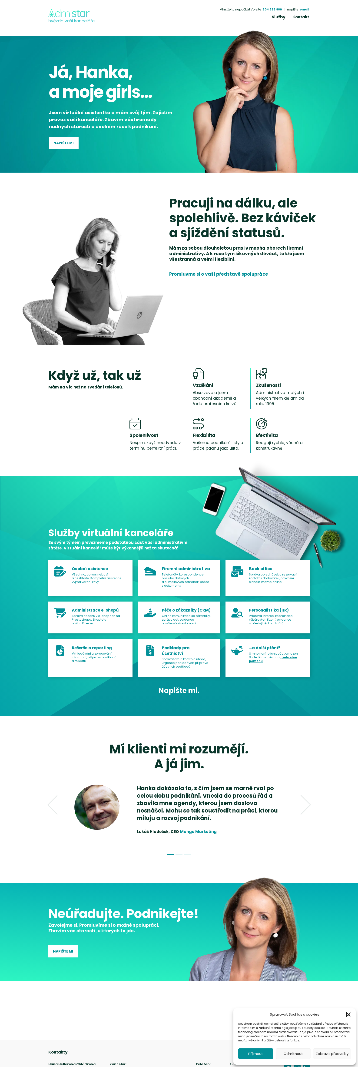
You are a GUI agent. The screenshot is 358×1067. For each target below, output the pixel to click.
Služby (278, 17)
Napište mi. (179, 690)
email (304, 9)
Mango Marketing (198, 831)
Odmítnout (293, 1053)
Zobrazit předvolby (332, 1053)
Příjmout (255, 1053)
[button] (348, 1014)
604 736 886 (272, 9)
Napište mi (64, 142)
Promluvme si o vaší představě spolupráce (218, 274)
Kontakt (300, 17)
